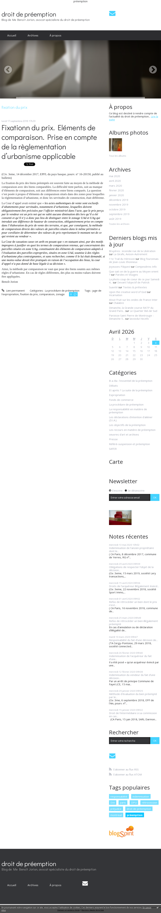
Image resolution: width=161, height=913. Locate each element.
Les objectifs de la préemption (127, 424)
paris (123, 802)
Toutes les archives (119, 224)
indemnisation (141, 796)
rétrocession (149, 802)
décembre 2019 (118, 199)
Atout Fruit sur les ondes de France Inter (133, 299)
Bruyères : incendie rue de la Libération (132, 251)
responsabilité (118, 796)
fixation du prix (29, 294)
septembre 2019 (119, 214)
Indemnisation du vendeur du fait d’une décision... (132, 676)
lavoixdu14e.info (139, 318)
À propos (55, 35)
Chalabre (119, 303)
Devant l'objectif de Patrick (133, 282)
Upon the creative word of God (127, 292)
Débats (113, 385)
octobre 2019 (117, 209)
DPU (134, 802)
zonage (60, 294)
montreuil (116, 815)
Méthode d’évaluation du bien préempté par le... (133, 695)
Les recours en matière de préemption (132, 429)
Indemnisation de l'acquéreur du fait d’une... (130, 657)
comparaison (46, 294)
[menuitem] (12, 35)
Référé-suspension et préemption (129, 444)
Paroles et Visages (126, 274)
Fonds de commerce (121, 399)
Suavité (113, 287)
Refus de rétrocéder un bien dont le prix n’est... (133, 603)
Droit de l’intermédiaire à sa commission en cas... (133, 714)
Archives (33, 35)
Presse (113, 439)
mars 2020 (115, 185)
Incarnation (115, 295)
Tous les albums (117, 155)
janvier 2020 (116, 195)
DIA (112, 802)
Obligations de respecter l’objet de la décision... (131, 568)
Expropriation (117, 394)
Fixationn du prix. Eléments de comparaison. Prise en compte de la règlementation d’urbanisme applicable (49, 142)
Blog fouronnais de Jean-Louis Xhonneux (134, 260)
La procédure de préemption (62, 290)
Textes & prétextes (135, 287)
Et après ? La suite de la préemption (130, 390)
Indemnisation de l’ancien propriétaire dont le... (131, 549)
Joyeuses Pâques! (119, 266)
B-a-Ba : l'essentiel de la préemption (130, 380)
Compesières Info (146, 266)
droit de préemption (29, 14)
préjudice (115, 808)
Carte (116, 461)
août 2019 (115, 218)
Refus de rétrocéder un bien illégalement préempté (133, 622)
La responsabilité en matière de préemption (128, 411)
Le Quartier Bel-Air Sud (143, 311)
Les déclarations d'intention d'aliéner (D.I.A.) (131, 419)
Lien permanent (13, 290)
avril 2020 (115, 180)
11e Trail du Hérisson (122, 259)
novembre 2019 (118, 204)
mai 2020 (114, 176)
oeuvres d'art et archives (124, 434)
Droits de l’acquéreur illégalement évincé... (134, 586)
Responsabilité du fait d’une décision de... (133, 640)
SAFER (113, 448)
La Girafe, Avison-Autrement (130, 254)
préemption (134, 815)
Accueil (11, 35)
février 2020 (116, 190)
